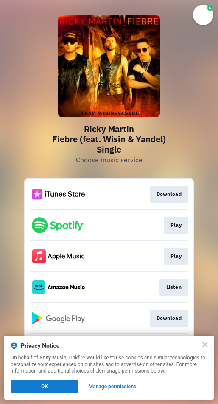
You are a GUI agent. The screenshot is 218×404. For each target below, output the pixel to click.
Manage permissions (113, 387)
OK (44, 387)
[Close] (205, 344)
